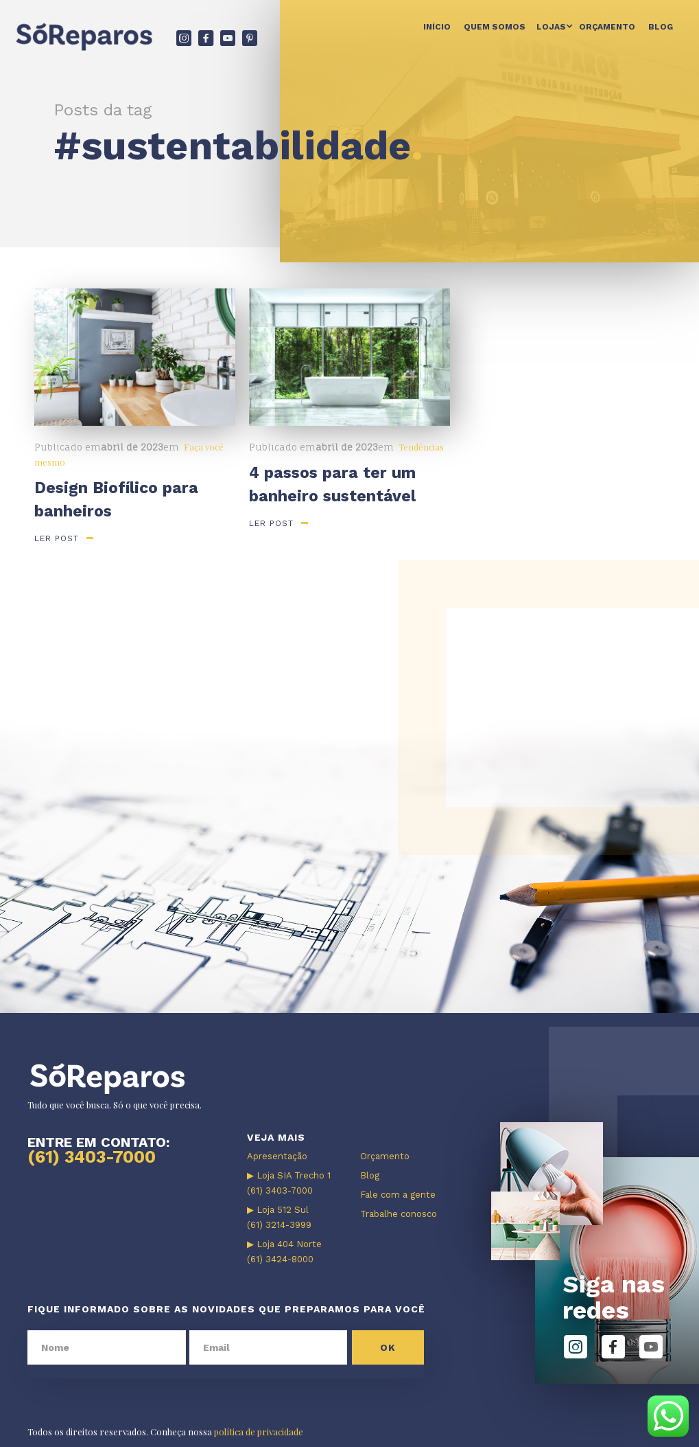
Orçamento (607, 27)
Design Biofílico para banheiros (116, 500)
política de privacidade (258, 1431)
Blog (660, 27)
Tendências (421, 447)
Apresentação (277, 1156)
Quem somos (494, 27)
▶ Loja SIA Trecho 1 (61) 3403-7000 (289, 1183)
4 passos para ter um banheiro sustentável (332, 484)
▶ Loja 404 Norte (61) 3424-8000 (284, 1251)
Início (437, 27)
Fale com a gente (398, 1194)
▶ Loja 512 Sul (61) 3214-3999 (279, 1217)
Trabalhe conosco (398, 1214)
